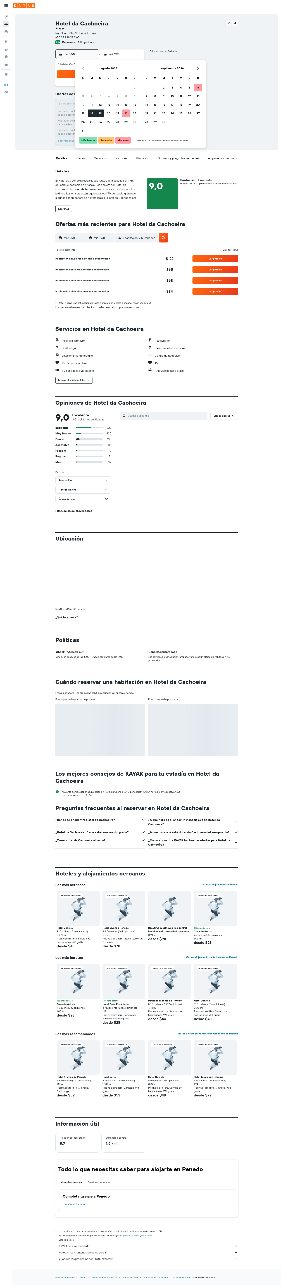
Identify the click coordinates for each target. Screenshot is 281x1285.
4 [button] (91, 96)
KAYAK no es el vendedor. (148, 1246)
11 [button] (92, 104)
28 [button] (117, 122)
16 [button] (134, 104)
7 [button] (117, 96)
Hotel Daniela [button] (65, 927)
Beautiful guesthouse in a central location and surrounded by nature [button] (168, 929)
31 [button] (83, 130)
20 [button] (109, 113)
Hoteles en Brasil (130, 1277)
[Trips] (6, 74)
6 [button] (109, 96)
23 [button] (134, 113)
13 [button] (109, 104)
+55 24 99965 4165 (67, 37)
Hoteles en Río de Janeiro (155, 1277)
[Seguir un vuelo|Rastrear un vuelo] (6, 49)
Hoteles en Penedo (74, 1204)
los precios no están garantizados (136, 1235)
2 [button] (134, 87)
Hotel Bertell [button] (110, 1077)
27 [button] (108, 122)
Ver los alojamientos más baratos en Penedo (212, 957)
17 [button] (83, 113)
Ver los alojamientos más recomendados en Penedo (207, 1033)
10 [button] (83, 104)
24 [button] (83, 122)
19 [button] (100, 113)
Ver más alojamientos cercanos (220, 884)
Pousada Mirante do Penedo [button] (165, 1000)
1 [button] (126, 87)
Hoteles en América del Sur (104, 1277)
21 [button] (117, 113)
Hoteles (83, 1277)
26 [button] (100, 122)
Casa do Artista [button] (203, 931)
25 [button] (91, 122)
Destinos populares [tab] (99, 1182)
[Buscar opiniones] (166, 415)
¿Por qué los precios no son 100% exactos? (148, 1259)
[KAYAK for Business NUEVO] (6, 64)
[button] (6, 5)
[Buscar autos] (6, 31)
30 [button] (134, 122)
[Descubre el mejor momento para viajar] (6, 56)
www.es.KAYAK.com (65, 1277)
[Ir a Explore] (6, 41)
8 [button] (126, 96)
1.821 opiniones (85, 42)
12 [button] (100, 104)
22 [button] (126, 113)
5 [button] (100, 96)
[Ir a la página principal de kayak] (24, 5)
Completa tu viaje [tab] (71, 1182)
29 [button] (126, 122)
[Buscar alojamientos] (6, 24)
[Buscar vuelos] (6, 16)
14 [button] (117, 104)
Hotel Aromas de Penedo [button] (71, 1077)
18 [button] (91, 113)
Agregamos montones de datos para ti (148, 1252)
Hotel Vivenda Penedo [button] (116, 927)
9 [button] (134, 96)
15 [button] (126, 104)
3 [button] (83, 96)
